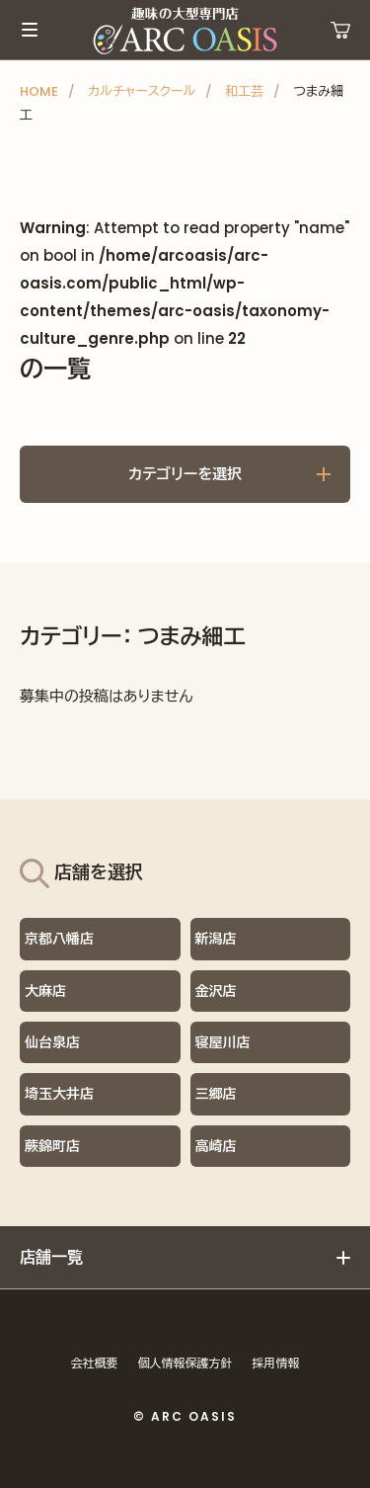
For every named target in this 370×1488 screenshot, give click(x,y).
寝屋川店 (223, 1042)
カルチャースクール (141, 91)
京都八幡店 (59, 939)
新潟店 (216, 939)
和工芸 (244, 91)
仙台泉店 (52, 1042)
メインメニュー (29, 29)
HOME (39, 91)
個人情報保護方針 (185, 1363)
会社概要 (94, 1363)
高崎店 (216, 1146)
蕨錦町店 (52, 1146)
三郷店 (216, 1094)
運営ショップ (340, 29)
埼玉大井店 (59, 1094)
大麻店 (45, 991)
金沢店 (216, 991)
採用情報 (276, 1363)
